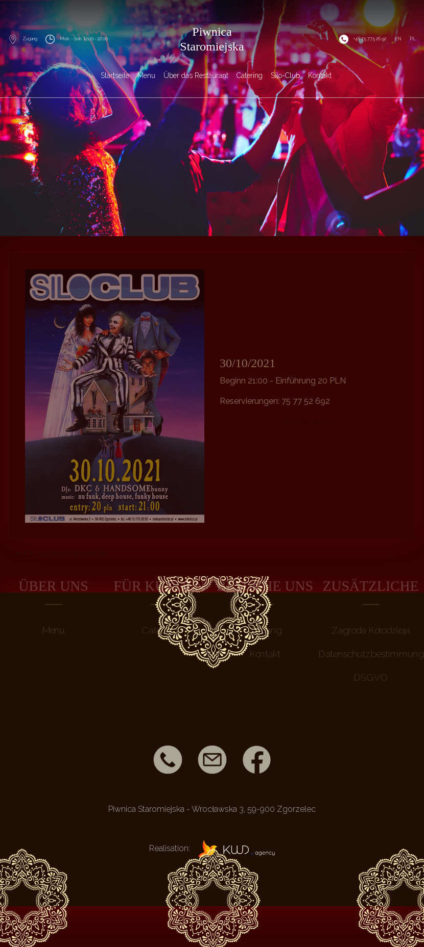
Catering (250, 75)
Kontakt (320, 75)
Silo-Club (285, 75)
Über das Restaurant (195, 75)
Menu (146, 75)
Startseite (115, 75)
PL (413, 38)
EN (398, 38)
